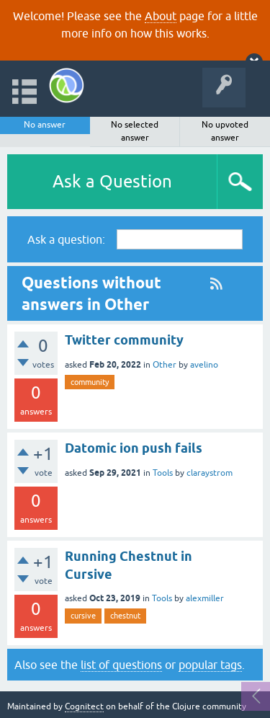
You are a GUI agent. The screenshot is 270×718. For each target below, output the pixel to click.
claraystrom (209, 473)
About (160, 15)
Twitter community (124, 339)
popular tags (210, 664)
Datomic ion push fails (133, 448)
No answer (45, 125)
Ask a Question (112, 181)
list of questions (121, 664)
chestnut (125, 615)
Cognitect (84, 706)
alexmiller (205, 598)
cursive (83, 615)
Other (164, 365)
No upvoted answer (225, 131)
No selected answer (134, 131)
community (90, 382)
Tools (163, 473)
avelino (204, 365)
